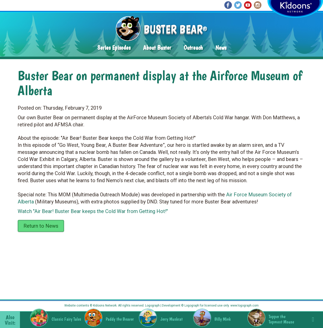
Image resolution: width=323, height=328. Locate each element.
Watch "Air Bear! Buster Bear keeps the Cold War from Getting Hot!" (93, 211)
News (221, 47)
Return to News (40, 226)
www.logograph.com (244, 305)
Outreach (193, 47)
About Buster (157, 47)
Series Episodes (113, 47)
